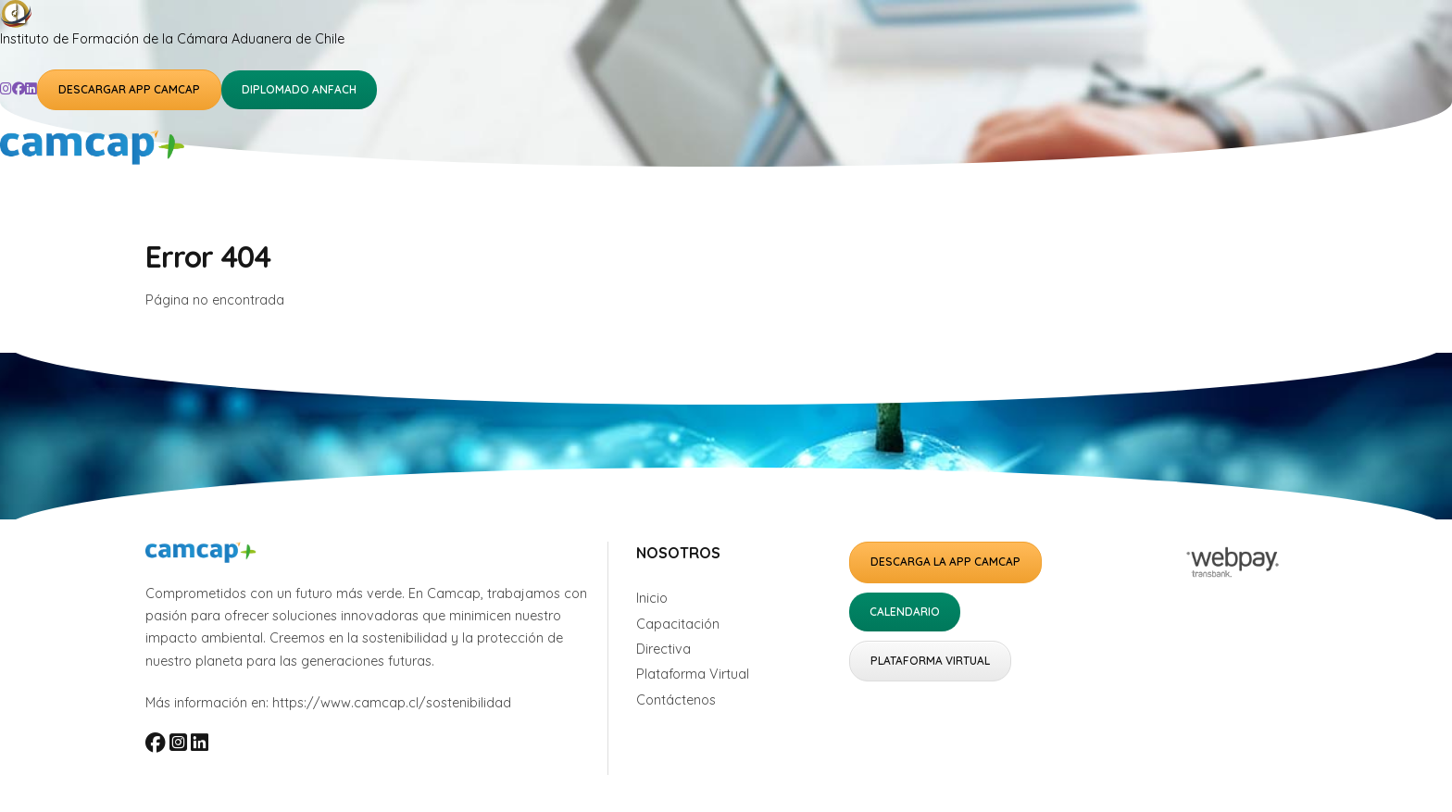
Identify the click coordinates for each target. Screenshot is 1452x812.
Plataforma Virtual (692, 674)
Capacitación (678, 624)
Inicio (652, 598)
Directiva (663, 649)
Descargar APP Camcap (129, 89)
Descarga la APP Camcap (945, 561)
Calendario (905, 611)
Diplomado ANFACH (299, 89)
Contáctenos (676, 700)
